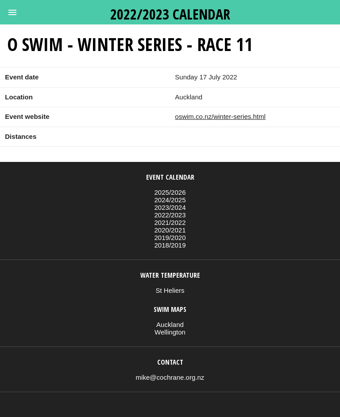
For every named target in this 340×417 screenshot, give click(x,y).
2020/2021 (169, 230)
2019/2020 (169, 237)
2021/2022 (169, 222)
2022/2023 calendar (170, 14)
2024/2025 (169, 200)
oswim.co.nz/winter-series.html (220, 116)
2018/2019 (169, 245)
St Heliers (169, 290)
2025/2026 (169, 192)
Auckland (170, 324)
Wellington (170, 332)
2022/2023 (169, 215)
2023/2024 (169, 207)
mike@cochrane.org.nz (170, 377)
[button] (12, 12)
